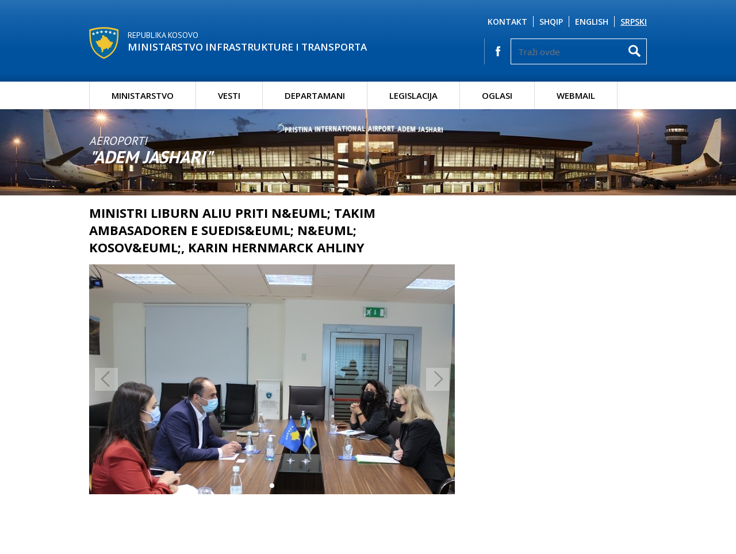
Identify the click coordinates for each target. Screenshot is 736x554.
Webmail (576, 95)
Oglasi (497, 95)
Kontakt (507, 21)
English (591, 21)
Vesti (229, 95)
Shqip (551, 21)
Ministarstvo (143, 95)
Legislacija (413, 95)
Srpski (633, 21)
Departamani (315, 95)
